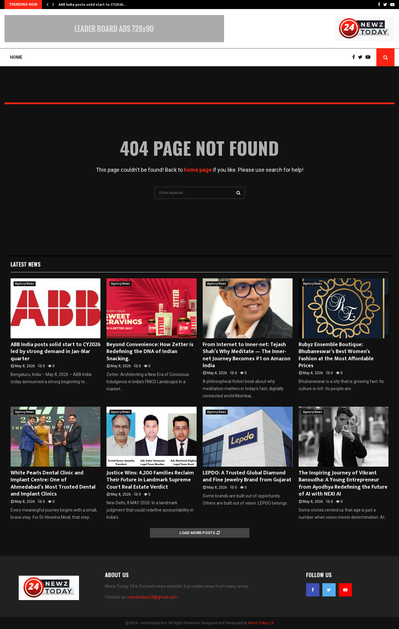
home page (198, 170)
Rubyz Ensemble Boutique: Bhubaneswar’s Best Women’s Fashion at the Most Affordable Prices (336, 355)
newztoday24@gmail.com (152, 597)
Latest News (25, 264)
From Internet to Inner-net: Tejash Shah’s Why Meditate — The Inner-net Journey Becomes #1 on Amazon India (246, 355)
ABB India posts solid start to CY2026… (92, 5)
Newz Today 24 (261, 623)
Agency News (24, 283)
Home (16, 57)
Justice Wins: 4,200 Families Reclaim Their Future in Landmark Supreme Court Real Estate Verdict (150, 480)
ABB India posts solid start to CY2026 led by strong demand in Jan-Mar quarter (55, 351)
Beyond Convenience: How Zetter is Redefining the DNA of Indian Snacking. (149, 351)
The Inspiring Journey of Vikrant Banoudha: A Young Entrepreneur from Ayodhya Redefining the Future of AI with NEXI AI (343, 483)
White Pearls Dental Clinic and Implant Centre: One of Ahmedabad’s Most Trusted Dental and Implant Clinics (53, 483)
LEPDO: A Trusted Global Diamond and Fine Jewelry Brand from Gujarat (247, 476)
